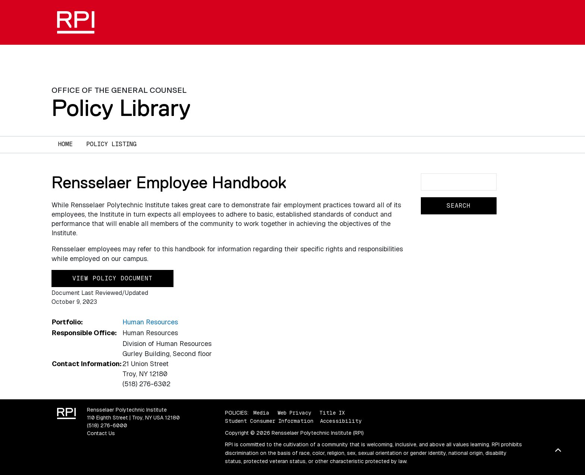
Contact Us (101, 433)
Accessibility (341, 421)
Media (261, 412)
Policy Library (121, 108)
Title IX (332, 412)
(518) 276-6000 (107, 425)
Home (65, 144)
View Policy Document (112, 278)
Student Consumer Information (269, 421)
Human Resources (150, 322)
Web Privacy (294, 412)
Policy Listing (111, 144)
